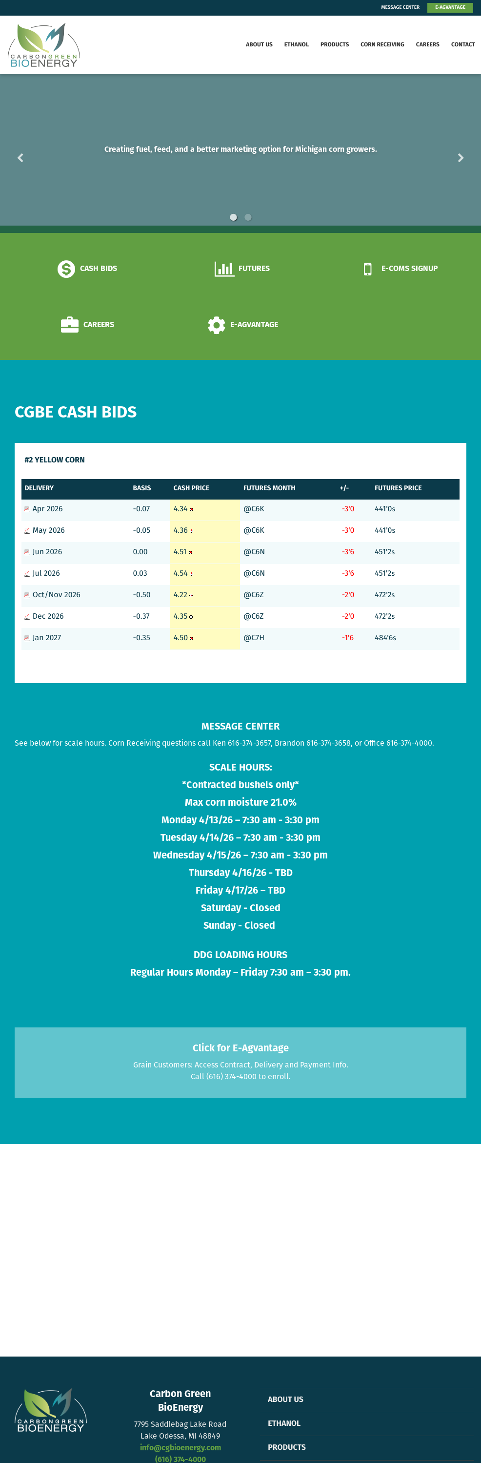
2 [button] (248, 217)
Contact (463, 45)
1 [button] (233, 217)
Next (445, 153)
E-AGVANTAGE (450, 7)
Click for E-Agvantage (241, 1049)
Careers (428, 45)
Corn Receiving (382, 45)
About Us (259, 45)
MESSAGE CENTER (400, 7)
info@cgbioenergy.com (180, 1448)
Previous (35, 153)
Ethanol (296, 45)
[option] (240, 153)
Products (335, 45)
